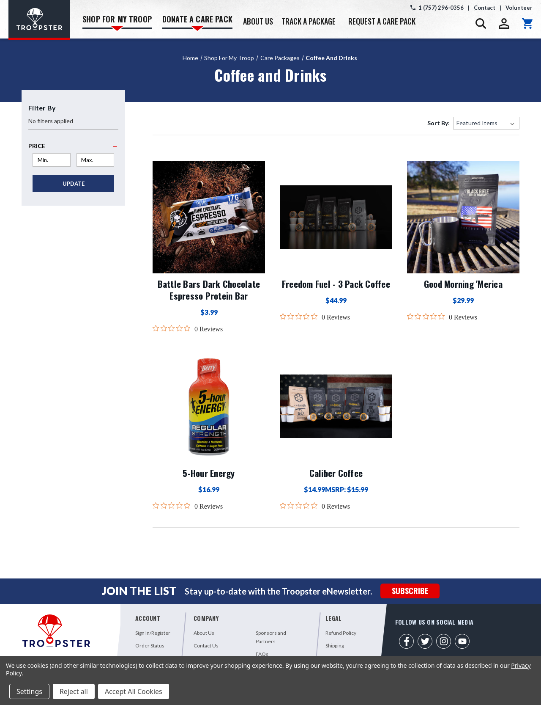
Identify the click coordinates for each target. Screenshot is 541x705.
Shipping (334, 645)
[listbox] (486, 123)
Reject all (74, 691)
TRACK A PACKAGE (308, 21)
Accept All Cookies (133, 691)
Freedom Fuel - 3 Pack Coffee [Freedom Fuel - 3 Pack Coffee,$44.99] (336, 284)
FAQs (262, 654)
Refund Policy (340, 633)
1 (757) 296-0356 (441, 7)
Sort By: (438, 123)
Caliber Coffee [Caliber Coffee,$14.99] (336, 473)
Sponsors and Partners (271, 637)
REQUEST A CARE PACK (381, 21)
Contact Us (206, 645)
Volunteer (519, 7)
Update (74, 183)
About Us (204, 633)
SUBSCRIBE (410, 590)
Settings (29, 691)
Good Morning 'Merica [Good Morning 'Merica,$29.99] (463, 284)
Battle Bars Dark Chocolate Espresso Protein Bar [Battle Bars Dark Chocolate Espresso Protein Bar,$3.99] (209, 290)
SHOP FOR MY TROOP (117, 22)
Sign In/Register (152, 633)
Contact (484, 7)
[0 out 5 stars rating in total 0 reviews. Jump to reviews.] (188, 328)
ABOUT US (258, 21)
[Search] (480, 23)
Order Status (149, 645)
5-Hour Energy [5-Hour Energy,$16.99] (209, 473)
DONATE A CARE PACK (197, 22)
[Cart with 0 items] (527, 23)
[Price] (73, 145)
